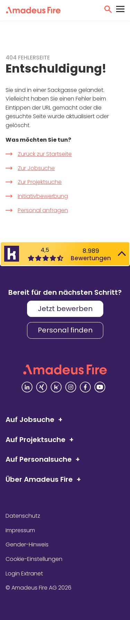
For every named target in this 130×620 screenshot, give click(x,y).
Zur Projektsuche (40, 182)
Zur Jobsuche (36, 168)
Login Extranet (24, 573)
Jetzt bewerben (65, 308)
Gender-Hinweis (27, 544)
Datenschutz (23, 516)
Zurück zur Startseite (45, 154)
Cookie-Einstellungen (34, 559)
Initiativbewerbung (43, 196)
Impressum (20, 530)
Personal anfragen (43, 210)
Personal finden (65, 330)
